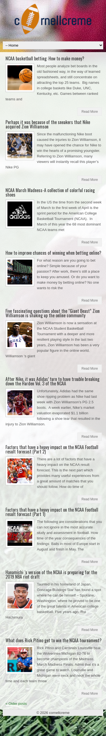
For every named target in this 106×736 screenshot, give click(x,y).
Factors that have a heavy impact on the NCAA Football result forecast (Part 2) (52, 449)
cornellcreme (59, 713)
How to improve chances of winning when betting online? (53, 252)
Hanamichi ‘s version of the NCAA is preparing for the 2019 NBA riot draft (51, 574)
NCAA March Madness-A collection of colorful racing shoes (50, 192)
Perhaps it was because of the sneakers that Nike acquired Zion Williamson (48, 124)
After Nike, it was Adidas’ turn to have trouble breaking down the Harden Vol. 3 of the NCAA (52, 381)
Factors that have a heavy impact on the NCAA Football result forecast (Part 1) (52, 511)
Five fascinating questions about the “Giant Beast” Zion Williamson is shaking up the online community (53, 313)
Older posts (16, 704)
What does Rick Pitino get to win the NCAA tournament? (54, 640)
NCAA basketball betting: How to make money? (45, 58)
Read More (89, 112)
